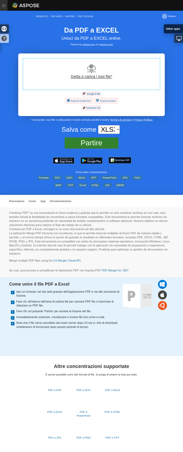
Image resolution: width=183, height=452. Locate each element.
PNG (137, 177)
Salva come (78, 129)
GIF (107, 185)
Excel (83, 185)
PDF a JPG (54, 437)
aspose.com (89, 44)
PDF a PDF (55, 390)
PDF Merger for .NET (115, 270)
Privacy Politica (143, 119)
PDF (57, 177)
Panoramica (16, 201)
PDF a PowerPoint (83, 413)
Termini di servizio (120, 119)
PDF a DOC (83, 390)
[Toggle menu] (4, 5)
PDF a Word (112, 390)
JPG (125, 177)
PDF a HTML (112, 411)
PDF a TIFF (112, 437)
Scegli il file (91, 93)
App (43, 201)
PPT (93, 177)
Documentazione (60, 201)
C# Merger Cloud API (66, 260)
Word (81, 177)
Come (32, 201)
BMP (58, 185)
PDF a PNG (83, 437)
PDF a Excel (54, 411)
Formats (44, 177)
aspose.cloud (106, 44)
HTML (95, 185)
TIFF (70, 185)
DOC (69, 177)
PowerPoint (109, 177)
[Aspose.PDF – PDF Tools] (64, 160)
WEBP (120, 185)
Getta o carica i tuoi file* (91, 76)
